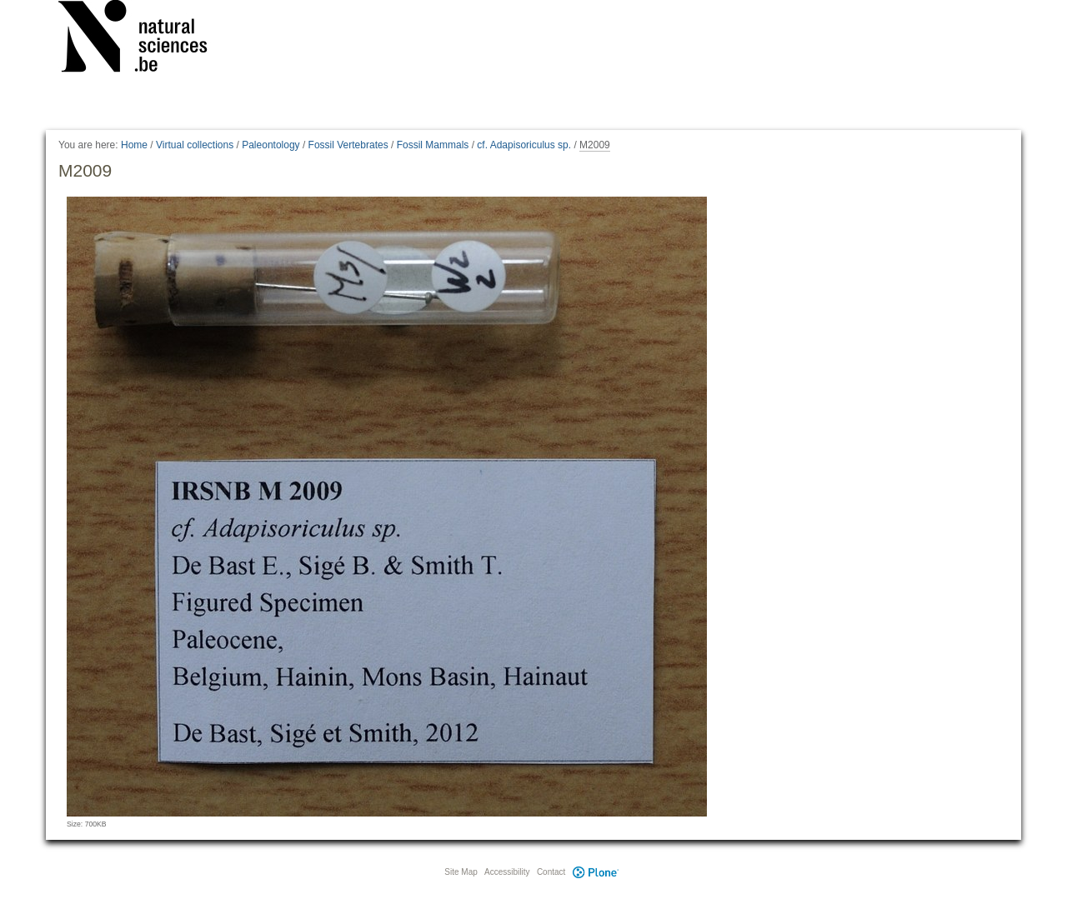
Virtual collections (194, 145)
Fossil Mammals (433, 145)
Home (134, 145)
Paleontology (270, 145)
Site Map (460, 872)
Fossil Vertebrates (348, 145)
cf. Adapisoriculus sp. (524, 145)
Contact (551, 872)
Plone (595, 872)
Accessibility (506, 872)
